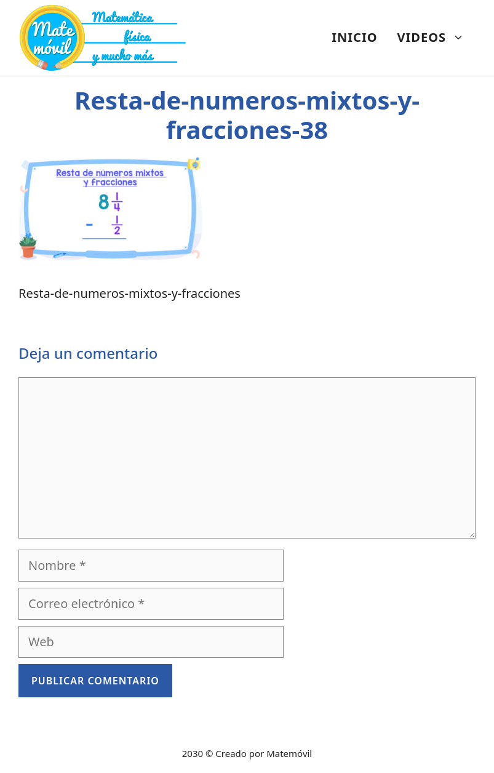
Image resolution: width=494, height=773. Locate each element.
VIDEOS (435, 37)
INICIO (354, 37)
